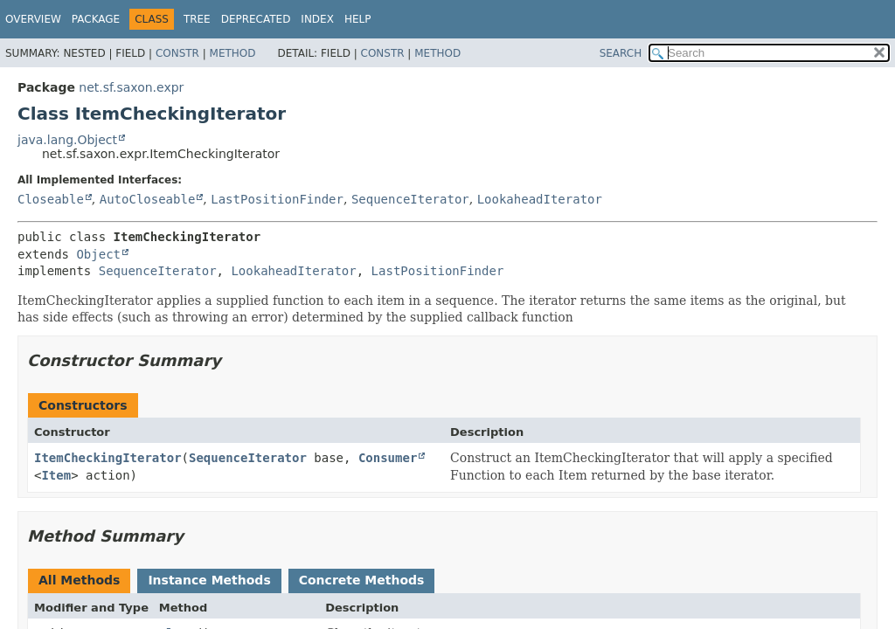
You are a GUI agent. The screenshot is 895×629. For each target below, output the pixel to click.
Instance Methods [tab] (209, 580)
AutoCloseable (148, 199)
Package (96, 19)
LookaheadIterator (539, 199)
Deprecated (256, 19)
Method (233, 53)
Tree (197, 19)
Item (56, 475)
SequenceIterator (410, 199)
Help (357, 19)
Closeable (50, 199)
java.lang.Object (67, 140)
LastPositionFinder (277, 199)
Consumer (387, 458)
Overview (33, 19)
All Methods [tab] (79, 580)
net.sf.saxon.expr (131, 87)
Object (98, 254)
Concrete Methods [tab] (362, 580)
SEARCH (621, 53)
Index (317, 19)
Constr (177, 53)
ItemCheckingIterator (108, 458)
